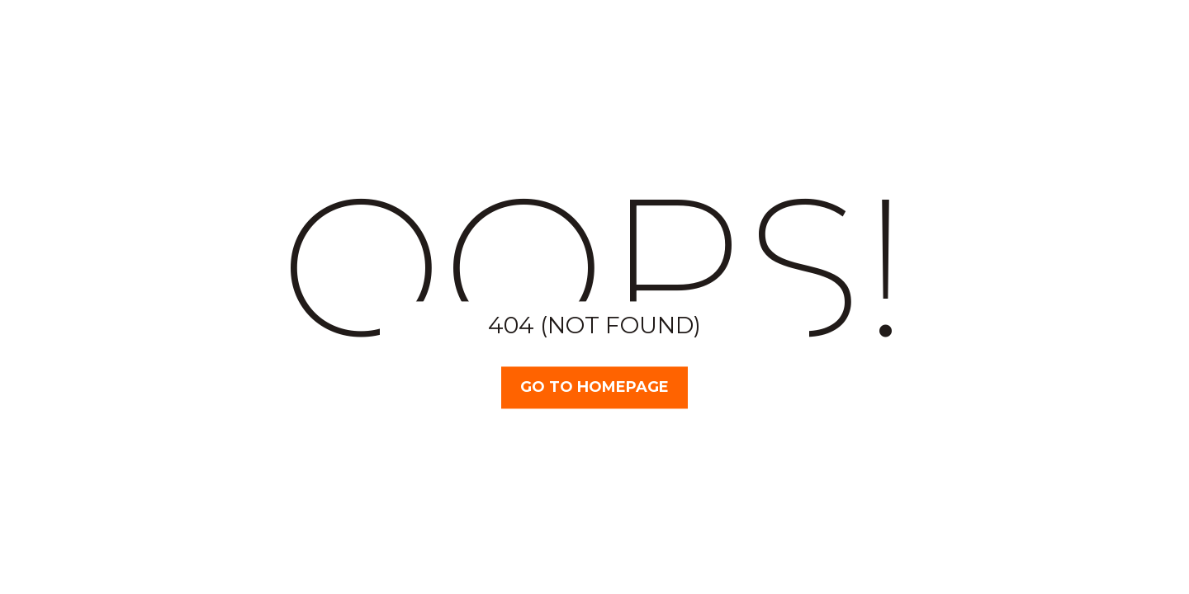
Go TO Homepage (594, 387)
